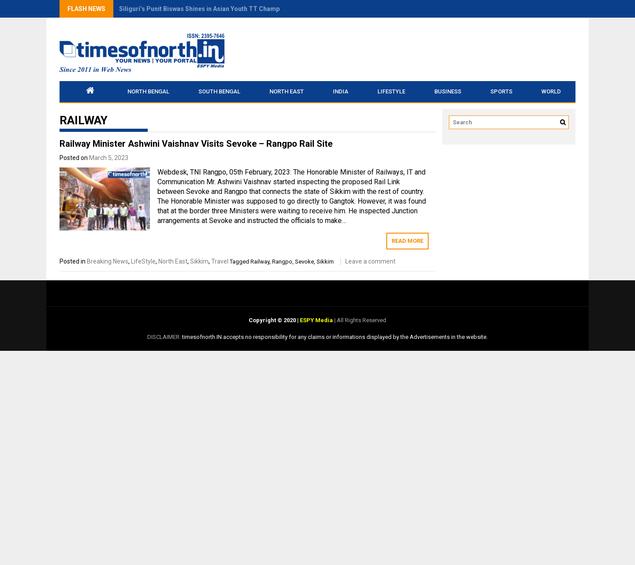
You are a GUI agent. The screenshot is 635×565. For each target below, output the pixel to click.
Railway (259, 261)
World (551, 91)
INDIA (340, 91)
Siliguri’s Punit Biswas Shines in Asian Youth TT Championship (210, 8)
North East (286, 91)
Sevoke (304, 261)
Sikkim (199, 261)
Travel (219, 261)
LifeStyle (391, 91)
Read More (407, 241)
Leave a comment (370, 261)
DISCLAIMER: (164, 337)
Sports (501, 91)
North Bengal (148, 91)
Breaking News (107, 261)
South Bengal (219, 91)
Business (447, 91)
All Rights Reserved (361, 320)
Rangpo (282, 261)
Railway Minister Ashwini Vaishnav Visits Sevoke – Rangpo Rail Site (196, 143)
